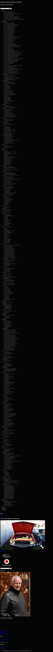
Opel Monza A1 (6, 381)
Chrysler (3, 185)
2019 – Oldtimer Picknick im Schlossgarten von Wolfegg (13, 52)
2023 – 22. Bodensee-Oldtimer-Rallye (10, 38)
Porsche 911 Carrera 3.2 (8, 408)
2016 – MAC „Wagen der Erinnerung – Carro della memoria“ (14, 19)
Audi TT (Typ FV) (7, 130)
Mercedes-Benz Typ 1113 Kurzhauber (10, 369)
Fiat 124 (5, 228)
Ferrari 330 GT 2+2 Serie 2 (8, 215)
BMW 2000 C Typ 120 (8, 156)
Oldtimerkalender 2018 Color (9, 491)
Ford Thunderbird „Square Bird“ (9, 253)
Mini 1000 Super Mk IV (8, 356)
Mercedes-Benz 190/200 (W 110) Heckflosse (11, 343)
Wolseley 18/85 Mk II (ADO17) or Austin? (11, 140)
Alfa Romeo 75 (6, 110)
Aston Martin (4, 122)
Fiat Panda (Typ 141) (7, 233)
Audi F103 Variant (7, 128)
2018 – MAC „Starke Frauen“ (9, 14)
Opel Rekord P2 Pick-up (8, 384)
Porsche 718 (6, 406)
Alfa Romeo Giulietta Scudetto (9, 115)
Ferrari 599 (6, 219)
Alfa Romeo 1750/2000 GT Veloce (9, 114)
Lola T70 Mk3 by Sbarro (8, 91)
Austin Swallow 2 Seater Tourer (9, 299)
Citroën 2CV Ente (7, 202)
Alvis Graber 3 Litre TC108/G (9, 119)
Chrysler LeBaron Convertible (9, 194)
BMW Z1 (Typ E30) (7, 159)
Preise (3, 506)
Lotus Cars (4, 314)
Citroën (3, 195)
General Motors (4, 258)
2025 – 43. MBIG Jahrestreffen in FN (10, 27)
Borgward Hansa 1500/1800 (8, 166)
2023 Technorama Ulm (8, 41)
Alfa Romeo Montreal (7, 113)
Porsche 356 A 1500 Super (8, 404)
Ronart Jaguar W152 (7, 99)
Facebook (3, 646)
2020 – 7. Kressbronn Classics (9, 49)
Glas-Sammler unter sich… (8, 78)
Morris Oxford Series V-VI (8, 139)
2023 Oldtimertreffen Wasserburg (9, 40)
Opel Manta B (6, 380)
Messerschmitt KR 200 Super (9, 94)
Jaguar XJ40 (6, 287)
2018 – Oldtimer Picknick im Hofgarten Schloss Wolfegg (13, 58)
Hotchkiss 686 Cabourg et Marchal (9, 277)
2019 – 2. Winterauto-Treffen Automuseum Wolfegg (12, 53)
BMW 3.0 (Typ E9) (7, 161)
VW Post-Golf (6, 464)
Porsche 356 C (6, 405)
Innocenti (3, 282)
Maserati (3, 319)
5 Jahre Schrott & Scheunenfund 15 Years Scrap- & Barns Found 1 (9, 76)
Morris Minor (6, 143)
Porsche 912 (6, 418)
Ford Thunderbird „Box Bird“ (9, 254)
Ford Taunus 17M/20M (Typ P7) (9, 250)
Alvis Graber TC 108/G (8, 120)
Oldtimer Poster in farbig (8, 504)
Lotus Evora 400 (7, 317)
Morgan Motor (4, 358)
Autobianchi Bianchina (8, 227)
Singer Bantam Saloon (7, 100)
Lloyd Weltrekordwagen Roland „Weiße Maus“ (11, 169)
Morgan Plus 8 (6, 359)
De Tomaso (4, 208)
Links (3, 499)
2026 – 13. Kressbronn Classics (9, 22)
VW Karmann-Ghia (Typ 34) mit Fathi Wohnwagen (12, 461)
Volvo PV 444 (6, 474)
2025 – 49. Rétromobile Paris (9, 31)
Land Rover (4, 313)
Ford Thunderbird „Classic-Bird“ (9, 252)
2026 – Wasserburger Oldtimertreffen (10, 25)
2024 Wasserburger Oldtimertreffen (10, 36)
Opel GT (5, 387)
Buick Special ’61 (7, 262)
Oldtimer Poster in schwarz (8, 505)
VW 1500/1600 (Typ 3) (8, 459)
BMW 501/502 (6, 154)
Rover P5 (5, 435)
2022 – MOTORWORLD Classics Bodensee (11, 46)
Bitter (3, 148)
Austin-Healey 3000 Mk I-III (9, 136)
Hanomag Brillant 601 (7, 273)
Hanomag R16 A (7, 274)
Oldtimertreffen (4, 21)
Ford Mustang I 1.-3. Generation (9, 256)
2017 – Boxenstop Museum (8, 15)
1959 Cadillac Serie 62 (8, 172)
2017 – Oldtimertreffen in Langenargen (10, 66)
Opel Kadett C (6, 379)
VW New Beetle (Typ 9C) (8, 469)
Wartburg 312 (6, 102)
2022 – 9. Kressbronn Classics (9, 43)
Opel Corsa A (6, 374)
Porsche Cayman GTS (7, 424)
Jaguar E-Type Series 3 (8, 291)
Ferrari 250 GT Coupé (7, 214)
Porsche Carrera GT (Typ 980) (9, 423)
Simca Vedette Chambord (8, 445)
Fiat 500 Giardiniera (7, 239)
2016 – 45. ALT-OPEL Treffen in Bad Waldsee (11, 70)
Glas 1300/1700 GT (7, 269)
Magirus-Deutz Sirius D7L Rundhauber (10, 368)
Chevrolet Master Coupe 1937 (9, 178)
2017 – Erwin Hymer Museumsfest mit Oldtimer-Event (13, 65)
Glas (3, 267)
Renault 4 (5, 429)
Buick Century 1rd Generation (9, 259)
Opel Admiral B (6, 386)
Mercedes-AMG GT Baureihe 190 (9, 329)
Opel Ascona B (6, 373)
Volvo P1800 (6, 472)
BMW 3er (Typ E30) (7, 158)
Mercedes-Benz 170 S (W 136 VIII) (10, 330)
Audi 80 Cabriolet (7, 127)
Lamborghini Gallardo (7, 307)
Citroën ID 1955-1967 (7, 200)
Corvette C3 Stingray (7, 182)
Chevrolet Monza (7, 180)
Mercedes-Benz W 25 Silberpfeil (9, 332)
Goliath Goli (6, 168)
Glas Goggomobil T (7, 271)
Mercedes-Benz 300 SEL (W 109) (9, 345)
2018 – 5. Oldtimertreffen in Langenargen (11, 60)
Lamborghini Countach (8, 305)
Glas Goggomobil (7, 270)
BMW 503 (6, 150)
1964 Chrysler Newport (8, 186)
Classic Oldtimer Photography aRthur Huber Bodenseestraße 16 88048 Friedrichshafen (5, 632)
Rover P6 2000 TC (7, 436)
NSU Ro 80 (6, 362)
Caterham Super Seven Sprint (9, 315)
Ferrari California (7, 220)
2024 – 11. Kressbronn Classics (9, 33)
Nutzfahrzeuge (4, 366)
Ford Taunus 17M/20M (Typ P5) (9, 248)
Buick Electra (6, 261)
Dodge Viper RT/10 (7, 191)
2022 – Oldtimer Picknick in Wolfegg (10, 44)
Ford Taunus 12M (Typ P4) (8, 251)
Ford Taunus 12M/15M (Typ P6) (9, 249)
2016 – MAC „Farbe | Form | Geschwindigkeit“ (11, 18)
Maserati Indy (6, 327)
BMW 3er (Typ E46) (7, 162)
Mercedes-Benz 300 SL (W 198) (9, 335)
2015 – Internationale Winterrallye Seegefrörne (11, 73)
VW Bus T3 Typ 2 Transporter (9, 458)
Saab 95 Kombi (6, 439)
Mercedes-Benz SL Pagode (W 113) (10, 344)
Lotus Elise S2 (6, 316)
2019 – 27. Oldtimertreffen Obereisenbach (11, 51)
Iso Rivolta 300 (6, 87)
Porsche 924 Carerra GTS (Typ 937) (10, 413)
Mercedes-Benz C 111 (7, 347)
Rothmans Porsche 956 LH (8, 425)
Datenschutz (4, 509)
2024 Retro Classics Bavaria (8, 32)
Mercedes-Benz (4, 328)
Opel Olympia (6, 389)
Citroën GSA (6, 204)
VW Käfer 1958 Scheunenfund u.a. (10, 79)
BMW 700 (6, 155)
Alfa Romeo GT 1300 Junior (8, 112)
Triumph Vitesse (7, 449)
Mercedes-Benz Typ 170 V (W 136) (10, 331)
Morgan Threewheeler (7, 360)
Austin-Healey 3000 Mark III (9, 142)
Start (3, 10)
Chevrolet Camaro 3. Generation (9, 177)
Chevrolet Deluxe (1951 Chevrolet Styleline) (11, 179)
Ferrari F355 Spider (7, 223)
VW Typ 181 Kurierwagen (8, 466)
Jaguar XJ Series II (7, 289)
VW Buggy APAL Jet (7, 468)
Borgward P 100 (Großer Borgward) (10, 167)
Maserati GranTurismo (8, 322)
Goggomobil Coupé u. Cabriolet (9, 268)
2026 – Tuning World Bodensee (9, 23)
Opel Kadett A (6, 377)
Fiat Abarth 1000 (7, 231)
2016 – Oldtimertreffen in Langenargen (10, 71)
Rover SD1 (6, 437)
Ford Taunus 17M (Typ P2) (8, 246)
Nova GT (5, 95)
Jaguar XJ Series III (7, 288)
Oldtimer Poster (4, 500)
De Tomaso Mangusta (7, 209)
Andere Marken (4, 80)
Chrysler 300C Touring (8, 193)
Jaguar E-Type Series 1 (8, 292)
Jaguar (3, 285)
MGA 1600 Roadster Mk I (8, 353)
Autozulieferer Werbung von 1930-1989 (10, 501)
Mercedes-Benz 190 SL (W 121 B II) (10, 337)
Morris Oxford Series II (8, 138)
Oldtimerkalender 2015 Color (9, 498)
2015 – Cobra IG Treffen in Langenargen (10, 107)
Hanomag (3, 272)
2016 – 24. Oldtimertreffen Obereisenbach (11, 68)
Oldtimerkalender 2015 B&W (9, 497)
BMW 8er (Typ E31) (7, 163)
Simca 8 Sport (6, 443)
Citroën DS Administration (8, 198)
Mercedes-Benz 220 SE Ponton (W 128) (10, 341)
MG (3, 350)
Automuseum (4, 11)
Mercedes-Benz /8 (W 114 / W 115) (10, 346)
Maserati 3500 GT (7, 320)
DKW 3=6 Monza (7, 132)
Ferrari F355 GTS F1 (7, 222)
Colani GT (6, 84)
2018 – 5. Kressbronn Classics (9, 57)
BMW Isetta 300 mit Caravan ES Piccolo (10, 153)
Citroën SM (6, 201)
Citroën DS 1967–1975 (8, 199)
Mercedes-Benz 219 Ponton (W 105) (10, 340)
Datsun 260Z (6, 207)
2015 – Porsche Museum (8, 20)
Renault (3, 426)
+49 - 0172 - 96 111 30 (4, 634)
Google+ (3, 648)
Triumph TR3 (6, 451)
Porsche (3, 402)
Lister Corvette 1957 (7, 88)
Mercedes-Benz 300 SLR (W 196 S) (10, 336)
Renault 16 (6, 428)
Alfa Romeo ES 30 (7, 111)
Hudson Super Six (7, 278)
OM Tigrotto (6, 367)
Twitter (3, 647)
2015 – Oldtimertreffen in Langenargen (10, 72)
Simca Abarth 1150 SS (8, 444)
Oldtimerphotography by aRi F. (11, 2)
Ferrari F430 (6, 224)
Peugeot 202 (6, 401)
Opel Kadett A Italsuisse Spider (9, 378)
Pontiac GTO (6, 266)
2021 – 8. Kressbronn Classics (9, 48)
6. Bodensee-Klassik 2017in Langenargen (8, 64)
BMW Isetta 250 (7, 152)
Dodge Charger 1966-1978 (8, 188)
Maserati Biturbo (7, 326)
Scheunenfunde (4, 74)
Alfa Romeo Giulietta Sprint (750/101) (10, 116)
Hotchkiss (4, 275)
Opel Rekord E (6, 383)
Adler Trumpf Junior (7, 81)
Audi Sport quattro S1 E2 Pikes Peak (10, 129)
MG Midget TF (6, 351)
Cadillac (3, 171)
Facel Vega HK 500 (7, 86)
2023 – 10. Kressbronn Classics (9, 37)
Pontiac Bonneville (7, 264)
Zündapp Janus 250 (7, 103)
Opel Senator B (6, 392)
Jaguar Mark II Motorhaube (8, 293)
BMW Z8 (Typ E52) (7, 164)
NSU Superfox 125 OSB (8, 365)
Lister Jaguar (6, 89)
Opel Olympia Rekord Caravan (9, 382)
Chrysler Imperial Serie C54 (8, 187)
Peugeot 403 (6, 397)
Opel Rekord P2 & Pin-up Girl (9, 391)
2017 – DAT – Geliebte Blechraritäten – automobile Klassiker (10, 482)
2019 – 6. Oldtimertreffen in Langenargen (11, 55)
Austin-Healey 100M (7, 135)
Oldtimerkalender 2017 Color (9, 493)
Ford (3, 244)
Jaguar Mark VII (7, 298)
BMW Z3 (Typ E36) (7, 160)
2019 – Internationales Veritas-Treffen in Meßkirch (12, 54)
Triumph (3, 447)
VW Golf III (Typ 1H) (7, 465)
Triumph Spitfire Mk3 (7, 450)
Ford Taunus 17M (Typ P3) (8, 247)
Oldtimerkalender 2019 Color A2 (9, 489)
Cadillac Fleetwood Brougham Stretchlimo (11, 174)
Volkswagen (4, 452)
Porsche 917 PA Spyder (8, 419)
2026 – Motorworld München (9, 12)
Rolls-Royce (4, 431)
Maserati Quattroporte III (8, 325)
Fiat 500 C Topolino (7, 238)
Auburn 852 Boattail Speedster (9, 82)
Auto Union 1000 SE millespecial (9, 131)
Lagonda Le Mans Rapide (8, 302)
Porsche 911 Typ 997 (7, 411)
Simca (3, 442)
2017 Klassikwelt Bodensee (8, 62)
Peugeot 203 (6, 400)
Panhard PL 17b (6, 96)
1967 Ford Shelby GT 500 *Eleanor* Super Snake (12, 245)
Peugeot (3, 395)
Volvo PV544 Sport (7, 476)
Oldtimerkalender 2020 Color (9, 487)
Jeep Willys (4, 300)
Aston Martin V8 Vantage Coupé (9, 124)
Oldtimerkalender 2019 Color (9, 488)
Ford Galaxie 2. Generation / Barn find (10, 257)
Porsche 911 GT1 (7, 417)
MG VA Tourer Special (8, 352)
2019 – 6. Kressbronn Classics (9, 50)
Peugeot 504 (6, 396)
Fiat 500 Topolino (7, 240)
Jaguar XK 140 (6, 294)
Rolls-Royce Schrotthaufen (8, 432)
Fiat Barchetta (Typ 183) (8, 232)
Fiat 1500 (5, 237)
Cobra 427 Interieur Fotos (8, 106)
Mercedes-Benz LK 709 (8, 371)
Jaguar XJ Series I (7, 290)
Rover (3, 434)
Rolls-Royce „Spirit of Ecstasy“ (9, 433)
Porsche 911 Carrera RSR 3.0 (9, 415)
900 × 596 (2, 516)
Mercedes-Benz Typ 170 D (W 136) (10, 334)
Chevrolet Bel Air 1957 (8, 176)
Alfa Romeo (4, 108)
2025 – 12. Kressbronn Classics (9, 26)
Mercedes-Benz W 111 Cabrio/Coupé (10, 342)
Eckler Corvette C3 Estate (8, 184)
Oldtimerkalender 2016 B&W (9, 495)
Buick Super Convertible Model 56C (10, 263)
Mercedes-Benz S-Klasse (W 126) (9, 349)
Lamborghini (4, 303)
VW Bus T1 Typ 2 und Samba (9, 456)
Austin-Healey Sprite (7, 137)
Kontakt (3, 508)
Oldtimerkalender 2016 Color (9, 496)
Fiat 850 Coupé (6, 241)
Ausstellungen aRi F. (5, 479)
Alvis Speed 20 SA (7, 118)
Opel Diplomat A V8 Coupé (8, 376)
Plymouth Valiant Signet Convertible (10, 192)
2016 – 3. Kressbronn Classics (9, 67)
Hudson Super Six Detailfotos (9, 280)
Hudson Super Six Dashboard (9, 279)
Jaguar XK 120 (6, 295)
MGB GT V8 (6, 354)
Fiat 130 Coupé (6, 236)
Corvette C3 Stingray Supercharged (10, 183)
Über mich (4, 507)
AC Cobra (4, 104)
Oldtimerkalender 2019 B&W (9, 490)
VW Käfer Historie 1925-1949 (9, 453)
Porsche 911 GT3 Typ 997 (8, 410)
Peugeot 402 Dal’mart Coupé (9, 398)
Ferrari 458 (6, 216)
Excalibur (3, 211)
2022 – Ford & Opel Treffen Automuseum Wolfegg (12, 45)
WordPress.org (4, 640)
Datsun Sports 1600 (7, 206)
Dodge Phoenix (6, 190)
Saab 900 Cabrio (7, 441)
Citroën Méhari (6, 203)
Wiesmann (4, 477)
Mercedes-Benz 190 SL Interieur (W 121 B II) (11, 338)
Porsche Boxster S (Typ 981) (9, 422)
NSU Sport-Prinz (7, 363)
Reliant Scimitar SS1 (7, 98)
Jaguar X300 (6, 286)
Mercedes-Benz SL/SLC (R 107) (9, 348)
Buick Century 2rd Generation (9, 260)
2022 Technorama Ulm (8, 47)
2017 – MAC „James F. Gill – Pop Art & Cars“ (11, 16)
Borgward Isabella (7, 170)
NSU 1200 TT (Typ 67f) (8, 364)
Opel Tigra (6, 394)
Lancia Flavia (6, 311)
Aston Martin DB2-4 (7, 123)
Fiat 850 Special (7, 242)
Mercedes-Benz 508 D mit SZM (9, 370)
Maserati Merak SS (7, 323)
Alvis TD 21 (6, 121)
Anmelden (4, 638)
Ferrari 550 (6, 218)
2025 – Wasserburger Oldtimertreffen (10, 29)
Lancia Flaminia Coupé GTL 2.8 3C (10, 310)
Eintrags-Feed (4, 639)
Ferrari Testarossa (7, 225)
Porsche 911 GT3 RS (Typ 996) (9, 409)
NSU (3, 361)
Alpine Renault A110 (7, 427)
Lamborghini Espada (7, 306)
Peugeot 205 (6, 399)
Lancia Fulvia (6, 312)
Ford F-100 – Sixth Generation (9, 255)
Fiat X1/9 (5, 234)
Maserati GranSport (7, 321)
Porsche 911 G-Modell (8, 416)
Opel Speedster (6, 385)
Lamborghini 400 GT (7, 304)
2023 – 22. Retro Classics (8, 42)
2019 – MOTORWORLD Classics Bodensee (11, 56)
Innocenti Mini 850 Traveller (9, 283)
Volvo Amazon (6, 475)
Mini (3, 355)
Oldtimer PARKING (7, 503)
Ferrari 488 (6, 217)
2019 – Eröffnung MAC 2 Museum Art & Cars (11, 13)
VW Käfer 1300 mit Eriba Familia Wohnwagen (11, 455)
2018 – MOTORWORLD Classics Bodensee (11, 59)
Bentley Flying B (7, 147)
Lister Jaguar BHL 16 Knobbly (9, 90)
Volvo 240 (6, 471)
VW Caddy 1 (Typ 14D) (8, 463)
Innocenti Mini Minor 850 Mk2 (9, 284)
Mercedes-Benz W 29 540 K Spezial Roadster (11, 333)
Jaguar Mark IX (6, 297)
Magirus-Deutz (4, 318)
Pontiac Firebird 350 (7, 265)
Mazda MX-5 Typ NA (7, 92)
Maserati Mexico (7, 324)
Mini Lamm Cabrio (7, 357)
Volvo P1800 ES (7, 473)
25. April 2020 (2, 515)
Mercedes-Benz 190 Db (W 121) (9, 339)
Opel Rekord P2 (6, 390)
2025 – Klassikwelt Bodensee (9, 28)
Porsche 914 (6, 412)
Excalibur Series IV (7, 212)
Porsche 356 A (6, 403)
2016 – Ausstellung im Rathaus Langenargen (11, 483)
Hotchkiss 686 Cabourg (8, 276)
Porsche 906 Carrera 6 (7, 407)
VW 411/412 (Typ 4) (7, 460)
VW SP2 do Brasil (7, 467)
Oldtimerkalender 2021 (8, 485)
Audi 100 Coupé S (7, 126)
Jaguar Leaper (6, 296)
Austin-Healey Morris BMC (6, 134)
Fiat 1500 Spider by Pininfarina (9, 230)
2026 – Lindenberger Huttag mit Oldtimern (11, 24)
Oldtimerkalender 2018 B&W (9, 492)
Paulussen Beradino (7, 97)
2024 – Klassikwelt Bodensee (9, 34)
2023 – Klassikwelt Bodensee (9, 39)
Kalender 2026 (4, 484)
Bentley (3, 144)
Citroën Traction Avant (8, 196)
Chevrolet (3, 175)
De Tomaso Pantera (7, 210)
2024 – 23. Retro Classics (8, 35)
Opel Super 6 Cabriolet (8, 393)
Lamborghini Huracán (7, 308)
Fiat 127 (5, 229)
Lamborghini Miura (7, 309)
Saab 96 (5, 440)
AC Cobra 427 (6, 105)
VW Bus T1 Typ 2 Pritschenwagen (9, 457)
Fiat (3, 226)
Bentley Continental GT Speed (9, 146)
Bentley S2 (6, 145)
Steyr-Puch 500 (6, 235)
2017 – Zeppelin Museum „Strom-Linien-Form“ (12, 17)
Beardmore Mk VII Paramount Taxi (10, 83)
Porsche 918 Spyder (7, 421)
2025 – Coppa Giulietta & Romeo (9, 30)
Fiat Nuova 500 (6, 243)
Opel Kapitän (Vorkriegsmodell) (9, 388)
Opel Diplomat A (7, 375)
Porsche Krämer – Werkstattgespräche (10, 414)
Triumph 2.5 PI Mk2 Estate (8, 448)
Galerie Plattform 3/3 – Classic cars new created (12, 480)
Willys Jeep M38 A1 (7, 301)
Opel (3, 372)
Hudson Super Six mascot (8, 281)
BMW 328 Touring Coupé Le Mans (10, 151)
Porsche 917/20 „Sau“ (7, 420)
